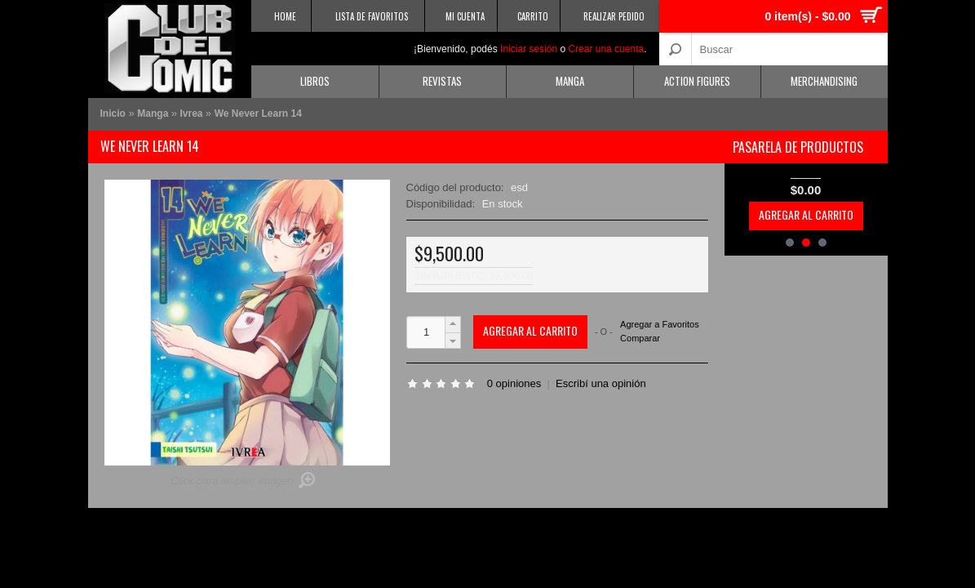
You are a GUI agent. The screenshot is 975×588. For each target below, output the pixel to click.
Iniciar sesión (528, 49)
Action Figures (697, 81)
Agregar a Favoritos (659, 324)
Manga (570, 81)
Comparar (640, 338)
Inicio (113, 113)
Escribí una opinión (601, 383)
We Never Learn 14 (258, 113)
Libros (315, 81)
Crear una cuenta (606, 49)
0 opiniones (514, 383)
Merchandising (824, 81)
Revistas (442, 81)
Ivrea (193, 113)
